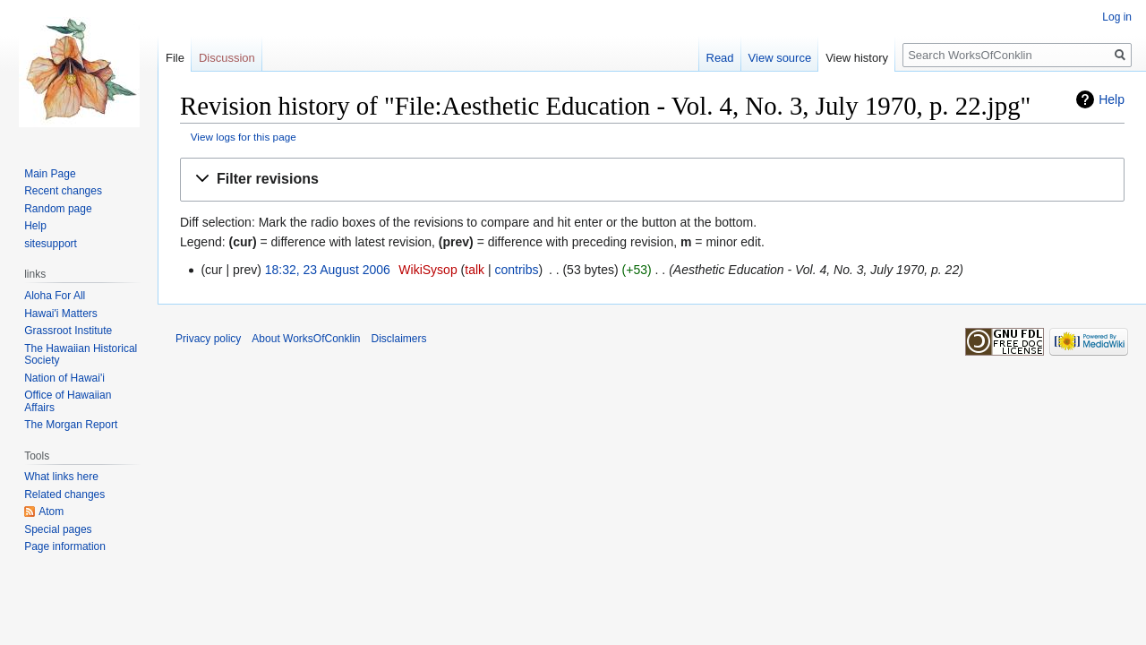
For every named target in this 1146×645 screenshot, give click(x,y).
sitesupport (50, 243)
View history (856, 57)
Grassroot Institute (68, 330)
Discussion (227, 57)
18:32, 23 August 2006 (327, 269)
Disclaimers (399, 338)
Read (720, 57)
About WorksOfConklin (306, 338)
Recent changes (63, 191)
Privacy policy (208, 338)
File (175, 57)
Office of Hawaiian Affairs (67, 401)
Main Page (49, 174)
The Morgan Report (70, 424)
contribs (516, 269)
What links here (61, 476)
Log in (1117, 17)
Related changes (64, 494)
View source (780, 57)
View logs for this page (243, 136)
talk (474, 269)
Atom (51, 511)
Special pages (57, 529)
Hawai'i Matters (61, 313)
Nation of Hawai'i (64, 378)
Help (1112, 99)
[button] (652, 179)
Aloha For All (54, 295)
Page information (65, 546)
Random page (57, 208)
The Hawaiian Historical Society (80, 354)
